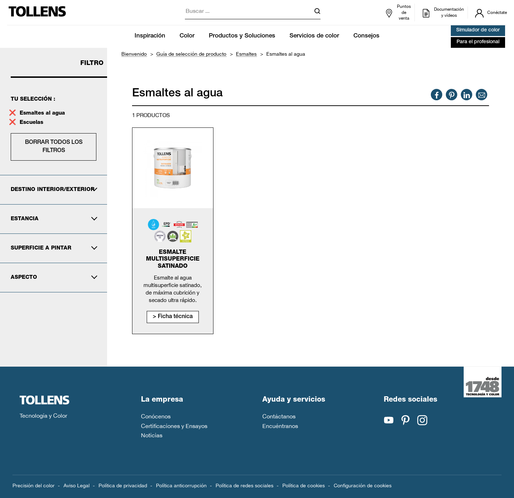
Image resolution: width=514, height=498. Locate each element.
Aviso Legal (77, 485)
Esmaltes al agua (42, 113)
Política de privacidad (123, 485)
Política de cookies (303, 485)
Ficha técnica (175, 317)
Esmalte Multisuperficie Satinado (173, 259)
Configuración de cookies (363, 485)
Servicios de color (314, 36)
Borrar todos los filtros (53, 147)
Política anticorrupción (181, 485)
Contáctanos (279, 416)
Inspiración (150, 36)
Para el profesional (478, 42)
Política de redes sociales (244, 485)
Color (187, 36)
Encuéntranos (280, 426)
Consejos (366, 36)
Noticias (151, 435)
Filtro (92, 63)
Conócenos (156, 416)
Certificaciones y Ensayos (174, 426)
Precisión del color (33, 485)
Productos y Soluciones (242, 36)
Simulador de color (478, 30)
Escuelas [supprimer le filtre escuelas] (32, 122)
